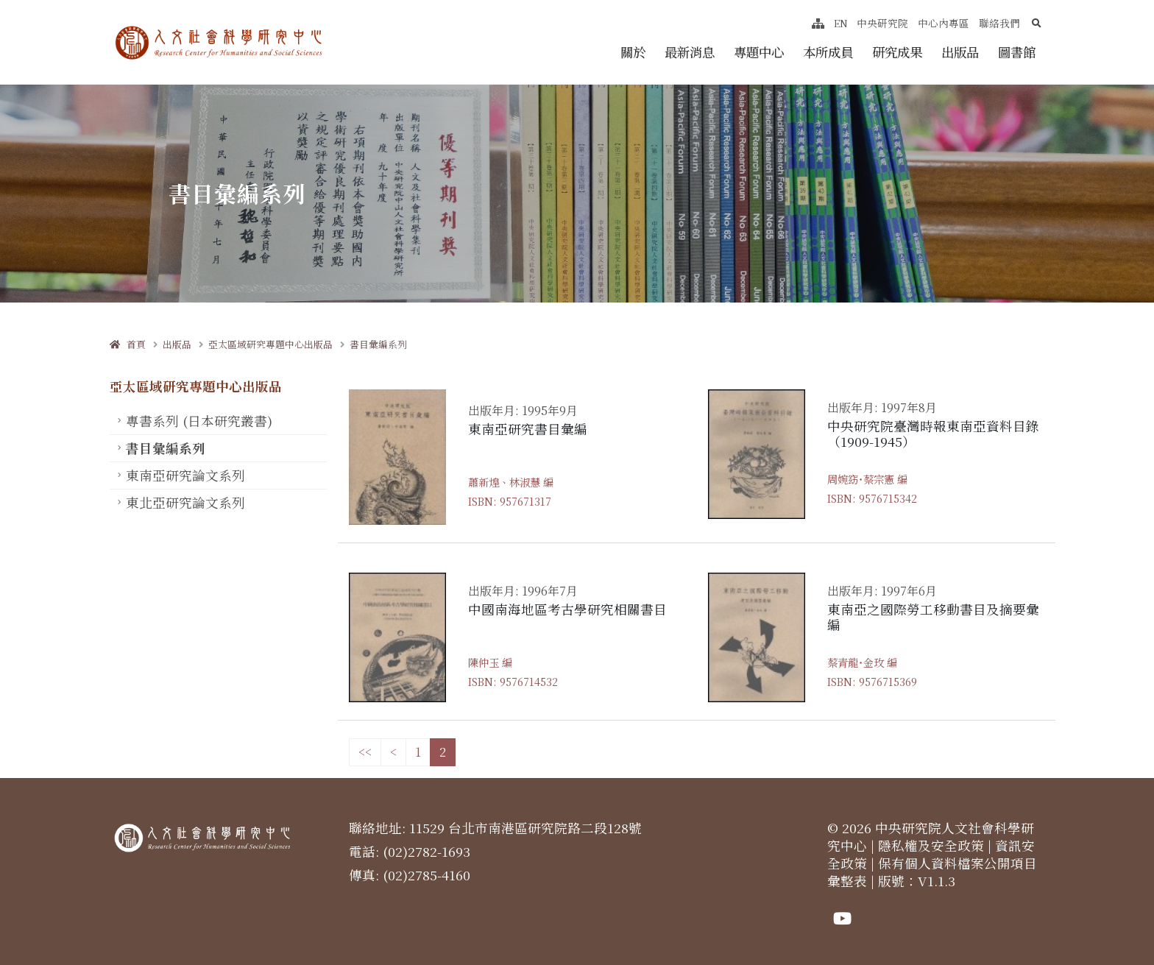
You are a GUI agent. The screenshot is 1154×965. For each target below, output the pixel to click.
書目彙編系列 (378, 344)
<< (365, 751)
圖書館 (1017, 52)
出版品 (960, 52)
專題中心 (759, 52)
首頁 (128, 344)
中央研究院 (882, 22)
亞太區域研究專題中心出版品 (270, 344)
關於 (632, 52)
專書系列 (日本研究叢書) (199, 420)
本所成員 (828, 52)
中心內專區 (943, 22)
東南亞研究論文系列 (185, 475)
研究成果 (897, 52)
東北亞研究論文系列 (185, 502)
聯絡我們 (999, 22)
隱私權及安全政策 (931, 845)
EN (841, 22)
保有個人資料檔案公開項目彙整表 (932, 872)
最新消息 (690, 52)
